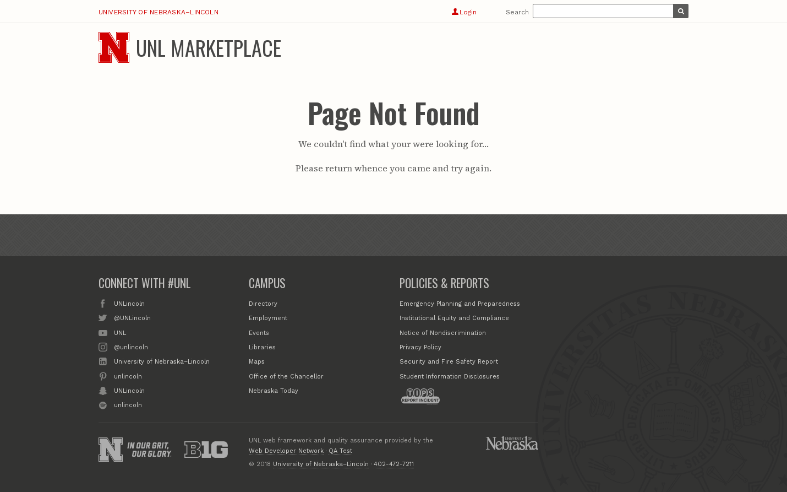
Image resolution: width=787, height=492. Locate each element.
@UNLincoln (132, 317)
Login (464, 12)
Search (517, 12)
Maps (257, 361)
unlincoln (128, 375)
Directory (263, 303)
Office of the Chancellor (286, 376)
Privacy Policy (420, 347)
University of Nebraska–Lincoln (158, 12)
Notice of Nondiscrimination (443, 333)
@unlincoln (131, 346)
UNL (120, 332)
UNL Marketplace (208, 47)
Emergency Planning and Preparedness (460, 303)
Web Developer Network (286, 451)
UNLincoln (129, 303)
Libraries (262, 347)
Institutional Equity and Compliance (454, 318)
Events (259, 333)
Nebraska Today (273, 390)
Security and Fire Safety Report (449, 361)
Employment (268, 318)
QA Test (340, 451)
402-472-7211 (394, 464)
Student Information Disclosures (450, 376)
